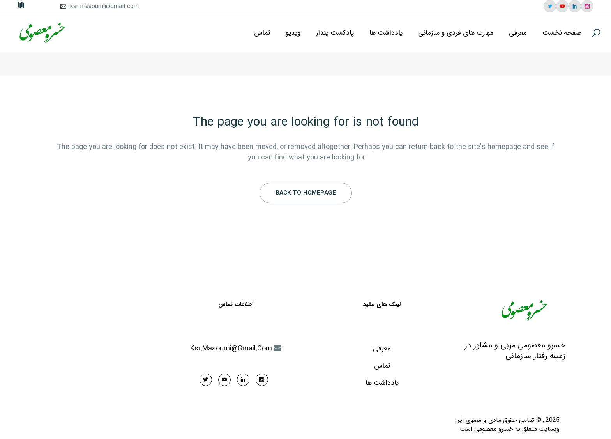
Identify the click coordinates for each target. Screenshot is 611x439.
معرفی (382, 348)
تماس (382, 366)
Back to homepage (305, 193)
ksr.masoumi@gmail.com (104, 6)
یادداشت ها (382, 383)
